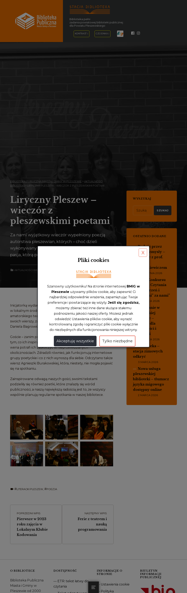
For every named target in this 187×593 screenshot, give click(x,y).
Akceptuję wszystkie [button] (75, 341)
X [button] (142, 253)
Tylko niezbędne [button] (117, 341)
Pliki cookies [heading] (93, 260)
